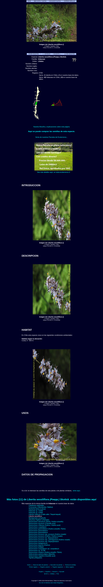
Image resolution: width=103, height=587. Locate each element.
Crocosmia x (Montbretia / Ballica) (41, 507)
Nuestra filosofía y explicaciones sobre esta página (51, 127)
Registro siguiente (57, 567)
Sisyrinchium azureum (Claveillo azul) (42, 523)
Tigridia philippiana (35, 558)
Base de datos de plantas (40, 565)
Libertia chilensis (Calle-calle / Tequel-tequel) (45, 514)
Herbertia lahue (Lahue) (37, 509)
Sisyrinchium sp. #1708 (37, 550)
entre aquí (76, 491)
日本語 (52, 574)
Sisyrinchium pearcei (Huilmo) (39, 545)
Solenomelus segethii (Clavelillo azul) (42, 556)
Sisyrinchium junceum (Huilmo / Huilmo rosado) (46, 536)
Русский (61, 571)
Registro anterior (45, 567)
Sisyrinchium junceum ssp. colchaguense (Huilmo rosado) (49, 540)
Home (29, 565)
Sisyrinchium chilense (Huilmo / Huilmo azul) (44, 525)
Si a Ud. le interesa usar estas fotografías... (51, 582)
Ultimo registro (69, 567)
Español (47, 571)
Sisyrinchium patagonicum (38, 543)
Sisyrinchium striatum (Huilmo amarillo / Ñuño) (45, 552)
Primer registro (33, 567)
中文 (57, 574)
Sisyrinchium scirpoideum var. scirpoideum (44, 549)
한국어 (46, 574)
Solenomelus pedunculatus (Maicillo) (42, 554)
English (41, 571)
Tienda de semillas (70, 565)
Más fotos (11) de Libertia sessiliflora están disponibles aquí (51, 499)
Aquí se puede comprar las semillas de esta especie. (51, 131)
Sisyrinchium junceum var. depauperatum (43, 538)
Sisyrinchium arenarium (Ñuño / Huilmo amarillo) (46, 521)
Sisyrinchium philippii (36, 547)
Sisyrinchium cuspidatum (37, 527)
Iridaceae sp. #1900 (36, 512)
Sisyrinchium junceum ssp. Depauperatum (44, 541)
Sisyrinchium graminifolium (38, 530)
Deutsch (54, 571)
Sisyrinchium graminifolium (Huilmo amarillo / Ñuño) (47, 529)
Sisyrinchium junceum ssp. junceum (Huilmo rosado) (47, 534)
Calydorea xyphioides (36, 505)
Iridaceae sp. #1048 (36, 511)
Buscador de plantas (56, 565)
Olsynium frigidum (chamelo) (39, 520)
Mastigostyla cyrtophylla (37, 518)
